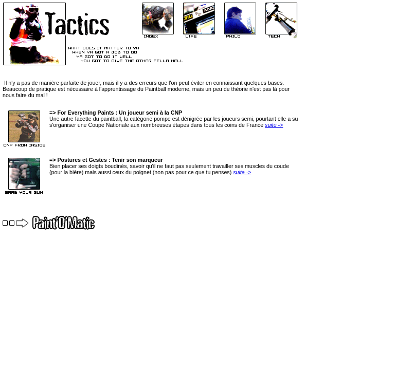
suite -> (274, 125)
